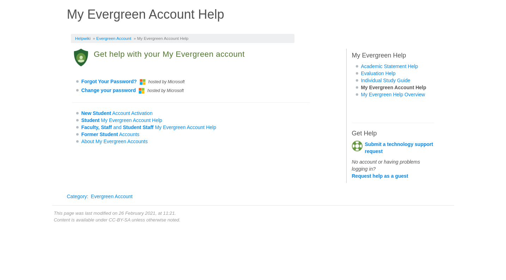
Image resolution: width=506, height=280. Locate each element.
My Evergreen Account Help (121, 120)
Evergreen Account (113, 38)
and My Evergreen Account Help (148, 127)
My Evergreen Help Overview (393, 94)
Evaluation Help (378, 73)
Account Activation (116, 113)
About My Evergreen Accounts (114, 141)
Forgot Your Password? (108, 81)
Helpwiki (83, 38)
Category (77, 196)
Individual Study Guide (385, 80)
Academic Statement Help (389, 66)
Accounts (110, 134)
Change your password (108, 90)
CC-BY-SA (119, 220)
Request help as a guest (380, 176)
